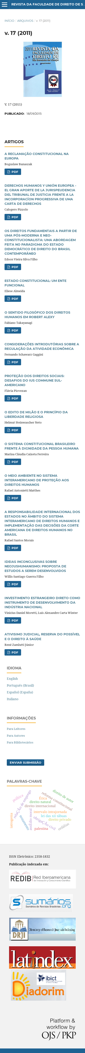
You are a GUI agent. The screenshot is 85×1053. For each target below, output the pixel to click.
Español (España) (20, 692)
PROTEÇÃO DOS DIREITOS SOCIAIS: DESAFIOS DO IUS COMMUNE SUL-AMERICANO (34, 380)
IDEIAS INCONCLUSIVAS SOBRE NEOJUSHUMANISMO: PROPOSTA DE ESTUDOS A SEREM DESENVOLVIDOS (35, 566)
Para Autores (16, 735)
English (12, 678)
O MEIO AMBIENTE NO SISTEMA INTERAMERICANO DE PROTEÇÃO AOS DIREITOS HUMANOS (37, 480)
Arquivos (25, 20)
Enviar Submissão (25, 762)
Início (9, 20)
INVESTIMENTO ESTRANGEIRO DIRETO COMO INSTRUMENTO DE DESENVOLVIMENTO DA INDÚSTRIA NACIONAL (42, 602)
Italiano (12, 699)
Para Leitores (16, 729)
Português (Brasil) (20, 685)
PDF (14, 172)
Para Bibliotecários (20, 742)
